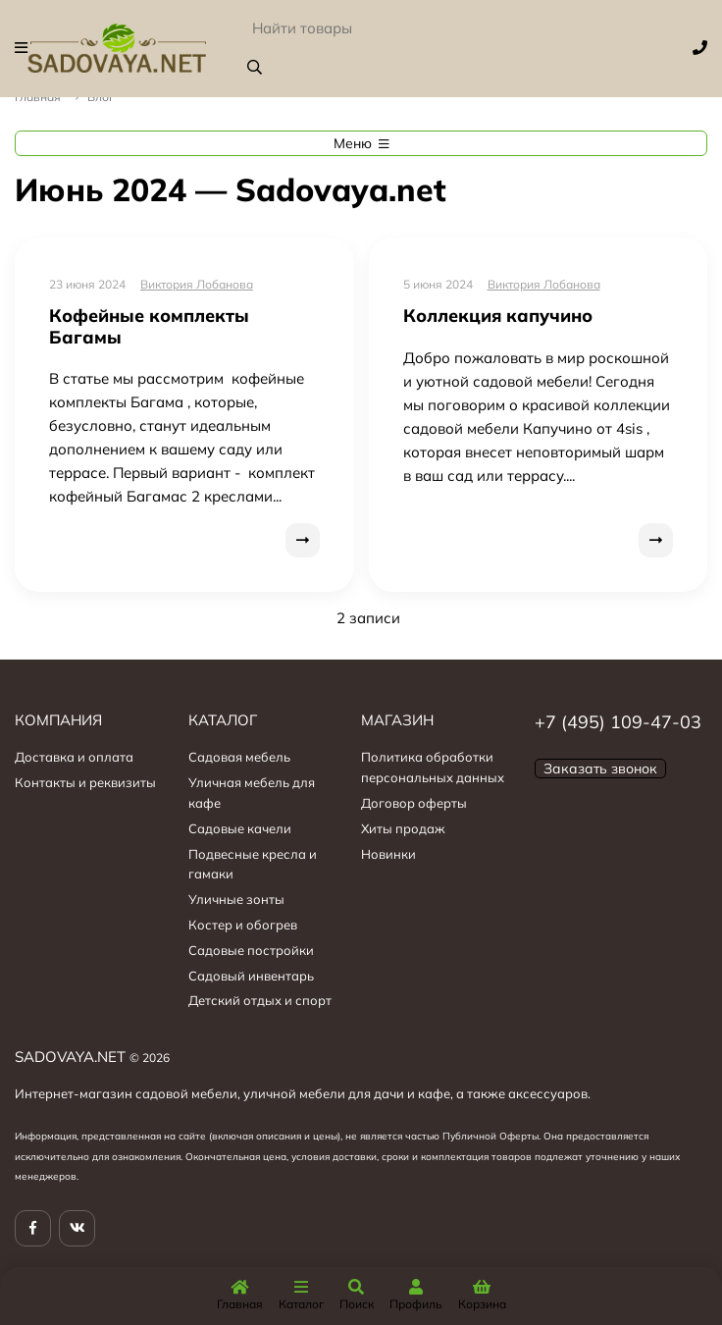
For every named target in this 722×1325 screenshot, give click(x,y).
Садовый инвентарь (251, 975)
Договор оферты (414, 803)
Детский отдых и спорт (260, 1000)
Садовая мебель (239, 757)
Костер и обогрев (242, 924)
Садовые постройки (251, 950)
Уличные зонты (236, 899)
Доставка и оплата (74, 757)
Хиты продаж (403, 828)
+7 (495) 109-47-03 (618, 722)
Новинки (388, 854)
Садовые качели (239, 828)
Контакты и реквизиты (85, 782)
